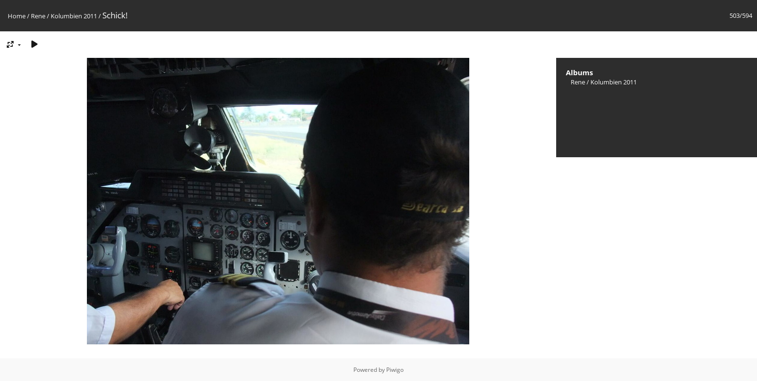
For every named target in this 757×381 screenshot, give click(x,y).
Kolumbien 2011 (74, 16)
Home (17, 16)
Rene (38, 16)
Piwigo (395, 370)
